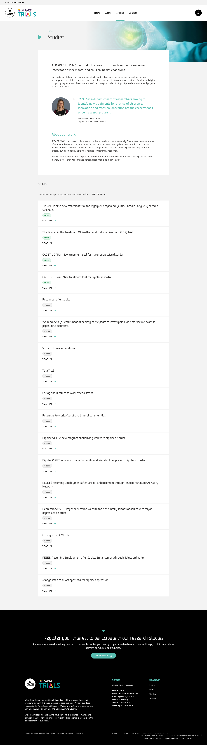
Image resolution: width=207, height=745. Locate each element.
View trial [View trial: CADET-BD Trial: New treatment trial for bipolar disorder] (47, 288)
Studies (120, 12)
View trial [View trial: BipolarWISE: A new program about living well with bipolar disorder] (47, 449)
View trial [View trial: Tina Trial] (47, 382)
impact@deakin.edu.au (122, 685)
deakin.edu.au (18, 2)
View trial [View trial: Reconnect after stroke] (47, 311)
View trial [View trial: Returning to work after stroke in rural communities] (47, 427)
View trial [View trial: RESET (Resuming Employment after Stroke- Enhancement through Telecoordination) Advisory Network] (47, 498)
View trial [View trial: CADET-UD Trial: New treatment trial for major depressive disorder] (47, 266)
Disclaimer (135, 733)
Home (97, 12)
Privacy (114, 733)
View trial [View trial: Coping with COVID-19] (47, 546)
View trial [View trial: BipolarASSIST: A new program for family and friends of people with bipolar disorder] (47, 471)
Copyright (124, 733)
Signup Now (102, 656)
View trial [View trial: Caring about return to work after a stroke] (47, 404)
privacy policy (171, 738)
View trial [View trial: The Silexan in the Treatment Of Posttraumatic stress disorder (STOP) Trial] (47, 243)
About (108, 12)
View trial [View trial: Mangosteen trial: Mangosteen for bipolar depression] (47, 591)
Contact (133, 12)
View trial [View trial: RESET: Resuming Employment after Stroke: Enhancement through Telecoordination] (47, 569)
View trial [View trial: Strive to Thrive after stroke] (47, 359)
